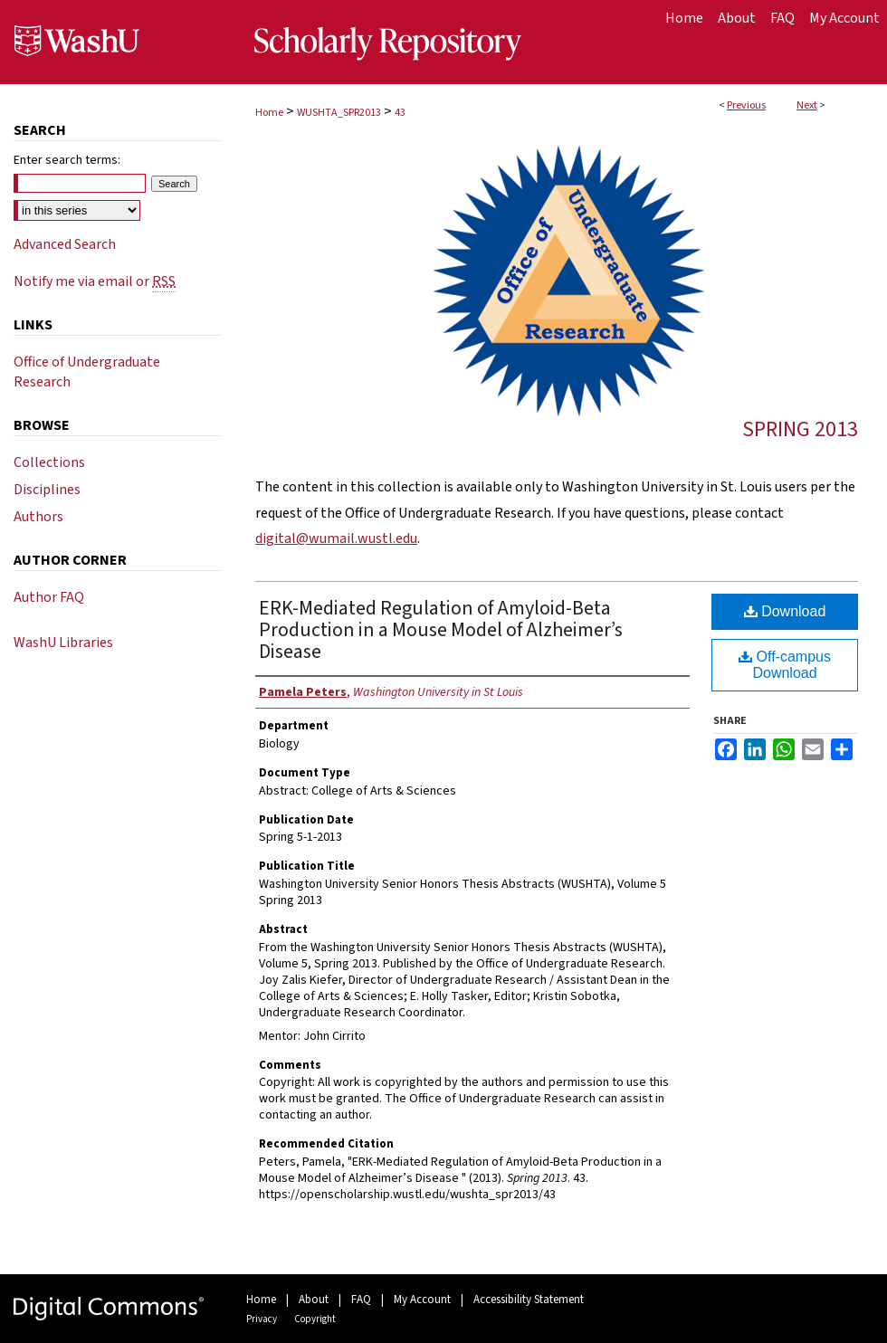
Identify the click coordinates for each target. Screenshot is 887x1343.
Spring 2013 (800, 429)
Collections (49, 462)
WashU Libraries (63, 642)
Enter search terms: (67, 160)
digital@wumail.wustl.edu (336, 538)
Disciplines (47, 490)
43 (400, 112)
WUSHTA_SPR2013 (339, 112)
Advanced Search (65, 244)
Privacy (261, 1319)
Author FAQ (49, 597)
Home (269, 112)
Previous (746, 105)
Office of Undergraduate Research (87, 372)
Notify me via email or (95, 281)
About (314, 1299)
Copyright (315, 1319)
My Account (422, 1299)
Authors (38, 517)
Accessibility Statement (528, 1299)
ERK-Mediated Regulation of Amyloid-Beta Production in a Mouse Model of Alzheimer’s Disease (441, 630)
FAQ (361, 1299)
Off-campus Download (785, 665)
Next (806, 105)
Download (785, 611)
